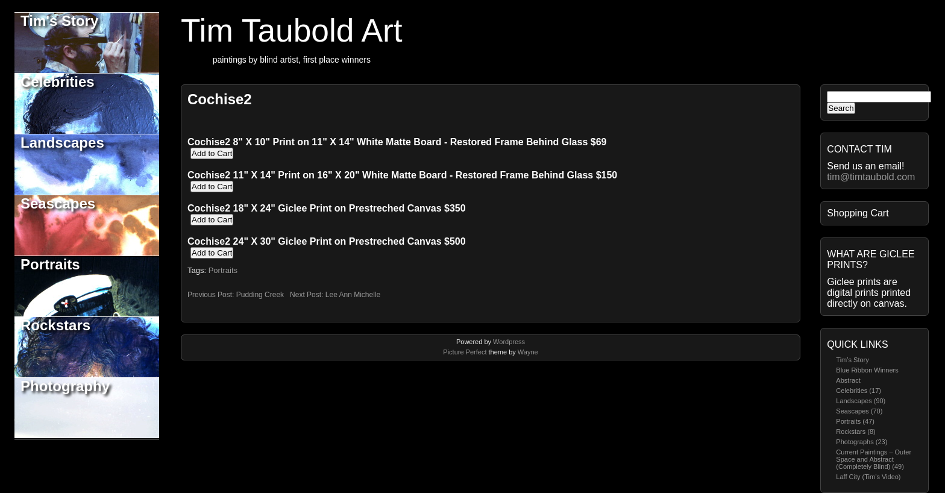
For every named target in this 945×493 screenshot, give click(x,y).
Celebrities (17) (858, 390)
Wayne (528, 352)
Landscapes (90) (860, 400)
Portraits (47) (855, 421)
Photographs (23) (861, 441)
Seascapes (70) (859, 411)
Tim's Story (59, 21)
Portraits (50, 264)
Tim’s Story (852, 359)
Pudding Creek (260, 294)
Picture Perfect (464, 352)
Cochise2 (219, 99)
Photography (65, 386)
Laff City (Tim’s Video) (868, 476)
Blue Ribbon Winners (867, 370)
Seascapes (57, 203)
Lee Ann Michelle (352, 294)
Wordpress (509, 341)
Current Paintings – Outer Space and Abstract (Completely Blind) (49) (873, 459)
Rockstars (55, 325)
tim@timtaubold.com (871, 177)
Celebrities (57, 82)
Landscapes (62, 142)
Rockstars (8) (855, 431)
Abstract (848, 380)
